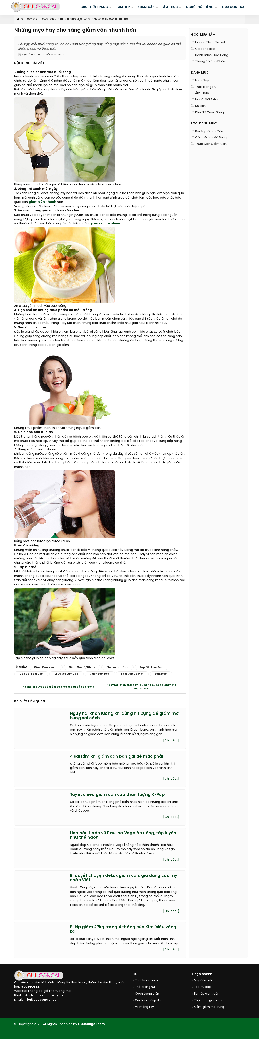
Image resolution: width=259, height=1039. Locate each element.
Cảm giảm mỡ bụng (209, 1007)
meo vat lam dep (31, 674)
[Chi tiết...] (171, 740)
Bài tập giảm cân (209, 131)
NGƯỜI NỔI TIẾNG (200, 7)
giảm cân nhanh (42, 202)
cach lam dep (100, 674)
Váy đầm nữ (203, 980)
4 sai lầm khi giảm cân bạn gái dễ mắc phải (117, 756)
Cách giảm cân (52, 19)
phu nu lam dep (117, 667)
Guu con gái (27, 19)
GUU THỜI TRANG (94, 7)
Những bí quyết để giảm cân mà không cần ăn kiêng (58, 687)
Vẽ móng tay (144, 1007)
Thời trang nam (146, 980)
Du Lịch (200, 106)
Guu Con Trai (233, 7)
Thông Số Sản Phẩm (210, 61)
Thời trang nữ (206, 87)
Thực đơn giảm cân (211, 144)
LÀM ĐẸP (123, 7)
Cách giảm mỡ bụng (211, 137)
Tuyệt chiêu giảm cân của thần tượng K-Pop (117, 795)
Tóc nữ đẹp (202, 987)
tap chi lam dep (151, 667)
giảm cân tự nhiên (105, 223)
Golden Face (205, 49)
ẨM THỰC (170, 7)
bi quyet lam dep (67, 674)
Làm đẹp (202, 80)
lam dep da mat (132, 674)
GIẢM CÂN (146, 7)
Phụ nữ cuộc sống (209, 112)
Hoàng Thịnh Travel (210, 42)
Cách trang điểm (147, 994)
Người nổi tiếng (207, 99)
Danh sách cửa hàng (211, 55)
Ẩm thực (202, 93)
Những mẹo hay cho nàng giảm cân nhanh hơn (98, 19)
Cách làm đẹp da (148, 1000)
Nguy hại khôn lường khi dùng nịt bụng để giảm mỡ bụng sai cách (141, 687)
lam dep (161, 674)
